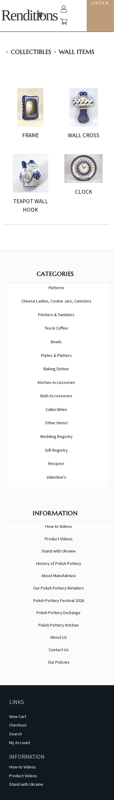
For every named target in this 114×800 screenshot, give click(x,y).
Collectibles (31, 52)
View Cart (17, 716)
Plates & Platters (56, 355)
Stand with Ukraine (59, 551)
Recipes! (56, 463)
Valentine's (56, 477)
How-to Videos (58, 526)
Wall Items (76, 52)
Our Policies (59, 662)
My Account (19, 742)
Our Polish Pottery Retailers (58, 588)
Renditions (29, 15)
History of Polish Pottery (58, 563)
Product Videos (59, 539)
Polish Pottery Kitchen (58, 625)
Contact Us (59, 649)
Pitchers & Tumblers (56, 314)
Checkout (17, 725)
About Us (58, 637)
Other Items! (56, 423)
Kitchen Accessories (56, 382)
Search (15, 734)
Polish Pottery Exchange (58, 612)
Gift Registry (56, 450)
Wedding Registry (56, 436)
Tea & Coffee (56, 328)
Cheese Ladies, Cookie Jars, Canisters (56, 301)
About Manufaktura (58, 575)
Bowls (56, 341)
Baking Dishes (56, 368)
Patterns (56, 287)
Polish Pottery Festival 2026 (58, 600)
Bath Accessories (56, 395)
